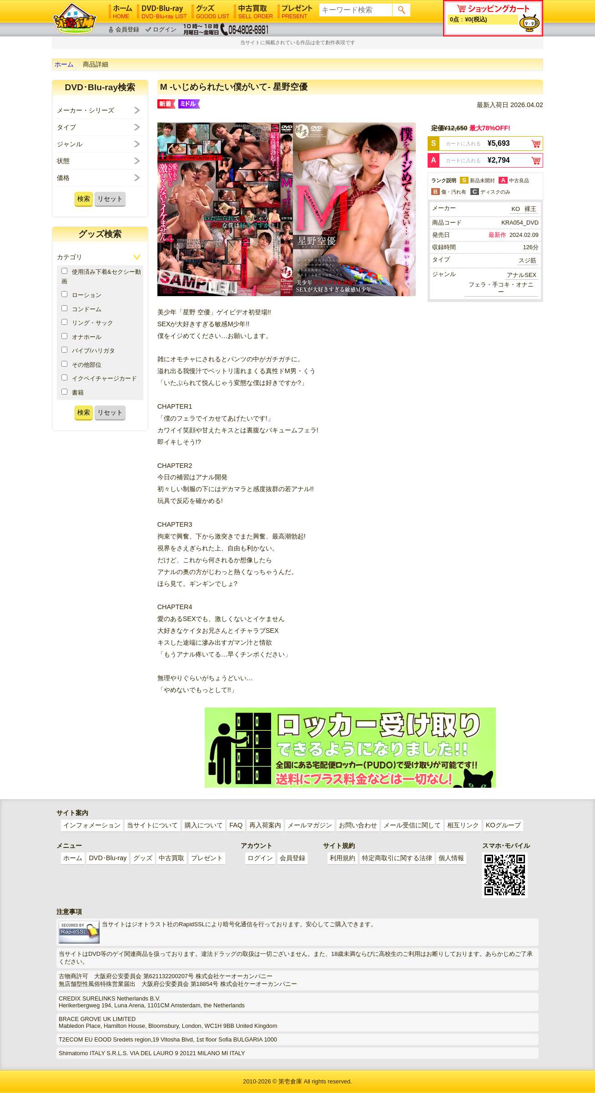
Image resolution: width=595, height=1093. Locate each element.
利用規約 (342, 858)
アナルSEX (521, 275)
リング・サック (87, 322)
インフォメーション (92, 825)
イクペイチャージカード (99, 378)
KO (515, 208)
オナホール (81, 336)
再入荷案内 (265, 825)
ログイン (164, 29)
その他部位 (81, 364)
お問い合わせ (358, 825)
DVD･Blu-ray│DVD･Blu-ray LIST (162, 11)
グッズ (142, 858)
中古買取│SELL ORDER (253, 11)
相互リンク (463, 825)
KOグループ (503, 825)
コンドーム (81, 309)
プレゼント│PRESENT (295, 11)
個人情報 (451, 858)
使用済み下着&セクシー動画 (101, 276)
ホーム (64, 64)
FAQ (235, 825)
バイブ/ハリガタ (88, 350)
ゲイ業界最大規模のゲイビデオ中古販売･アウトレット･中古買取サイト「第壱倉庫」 (74, 18)
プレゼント (207, 858)
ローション (81, 294)
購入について (204, 825)
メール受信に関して (412, 825)
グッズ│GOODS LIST (210, 11)
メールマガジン (309, 825)
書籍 (72, 392)
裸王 (530, 208)
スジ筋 (527, 260)
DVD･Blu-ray (107, 858)
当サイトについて (152, 825)
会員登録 (127, 29)
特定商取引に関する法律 (397, 858)
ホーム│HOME (120, 11)
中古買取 (171, 858)
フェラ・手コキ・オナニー (501, 288)
